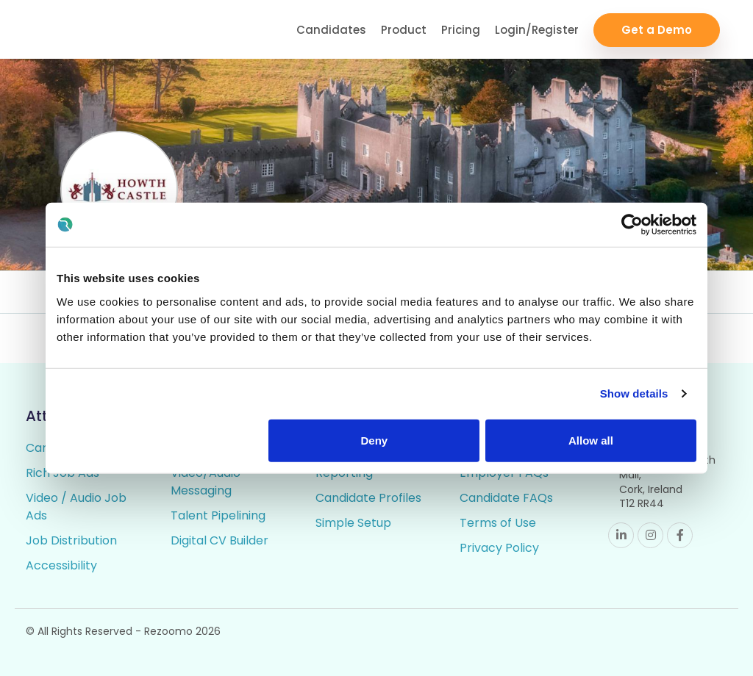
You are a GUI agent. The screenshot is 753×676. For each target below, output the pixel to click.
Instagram (650, 535)
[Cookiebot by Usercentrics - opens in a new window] (632, 225)
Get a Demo (656, 29)
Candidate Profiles (368, 497)
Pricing (460, 29)
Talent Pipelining (218, 515)
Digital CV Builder (219, 540)
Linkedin (621, 535)
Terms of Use (498, 522)
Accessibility (61, 565)
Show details (634, 393)
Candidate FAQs (506, 497)
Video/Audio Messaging (205, 481)
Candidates (331, 29)
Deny (374, 440)
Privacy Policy (499, 547)
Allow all (590, 440)
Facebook (680, 535)
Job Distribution (71, 540)
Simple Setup (353, 522)
